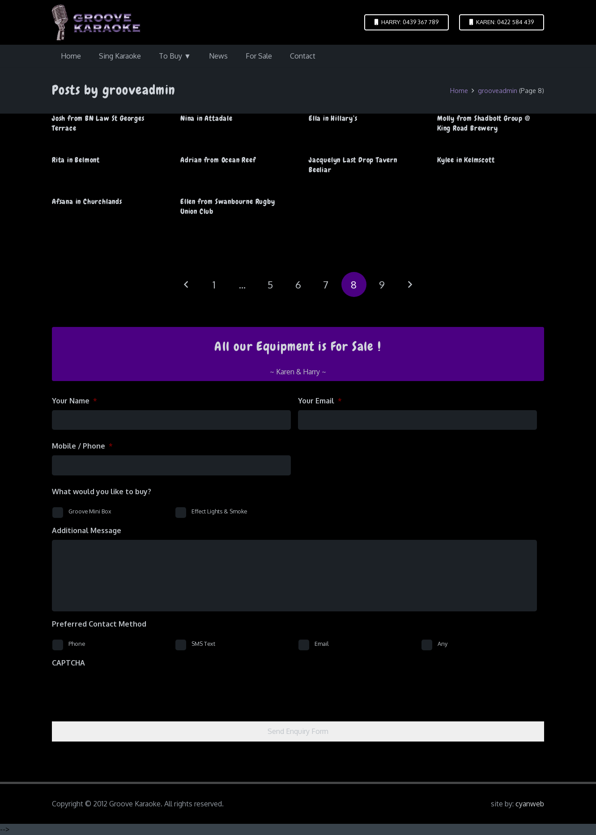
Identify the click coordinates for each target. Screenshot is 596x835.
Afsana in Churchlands (87, 201)
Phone (76, 643)
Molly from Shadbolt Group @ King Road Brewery (483, 123)
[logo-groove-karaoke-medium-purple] (96, 22)
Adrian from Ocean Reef (218, 160)
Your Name (74, 400)
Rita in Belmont (76, 160)
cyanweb (529, 803)
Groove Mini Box (89, 511)
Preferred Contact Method (99, 623)
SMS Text (203, 643)
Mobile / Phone (82, 445)
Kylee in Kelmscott (465, 160)
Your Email (320, 400)
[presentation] (120, 689)
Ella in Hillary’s (333, 118)
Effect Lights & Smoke (219, 511)
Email (322, 643)
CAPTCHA (68, 662)
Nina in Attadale (206, 118)
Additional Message (86, 530)
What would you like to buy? (101, 491)
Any (442, 643)
